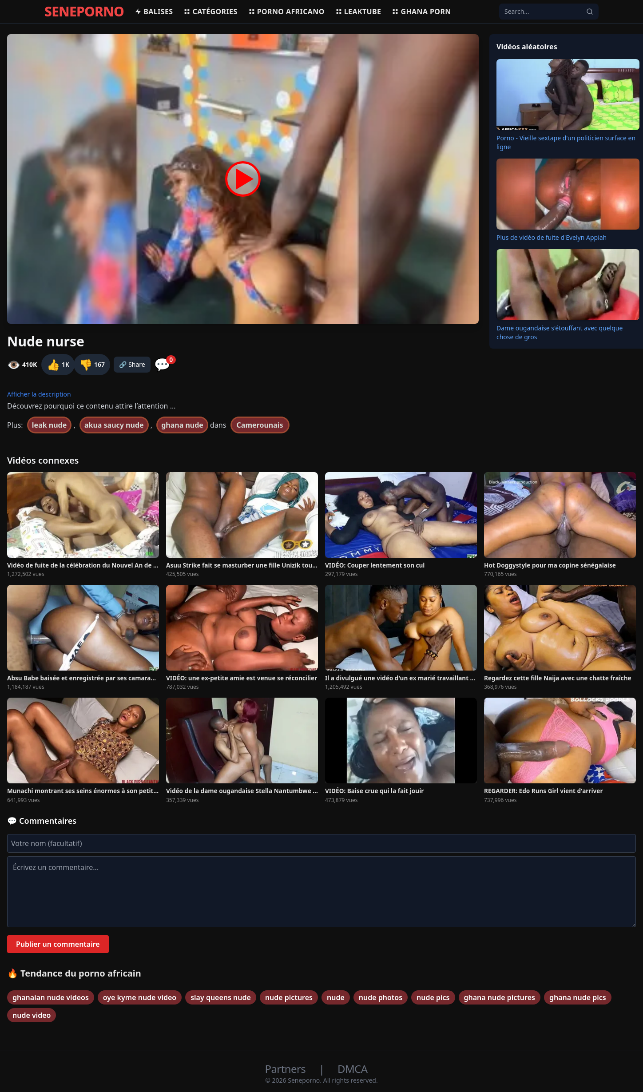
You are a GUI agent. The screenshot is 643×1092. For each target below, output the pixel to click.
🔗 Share (132, 364)
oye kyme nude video (139, 997)
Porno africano (286, 11)
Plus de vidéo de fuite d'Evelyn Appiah (551, 237)
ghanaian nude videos (50, 997)
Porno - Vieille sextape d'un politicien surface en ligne (565, 142)
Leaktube (358, 11)
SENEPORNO (84, 12)
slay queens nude (221, 997)
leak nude (49, 425)
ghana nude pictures (499, 997)
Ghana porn (421, 11)
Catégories (210, 11)
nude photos (380, 997)
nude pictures (289, 997)
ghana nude (182, 425)
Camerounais (260, 425)
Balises (154, 11)
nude (336, 997)
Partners (286, 1068)
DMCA (352, 1068)
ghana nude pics (577, 997)
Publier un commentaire (58, 944)
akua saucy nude (114, 425)
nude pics (433, 997)
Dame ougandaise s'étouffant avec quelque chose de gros (559, 332)
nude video (31, 1015)
